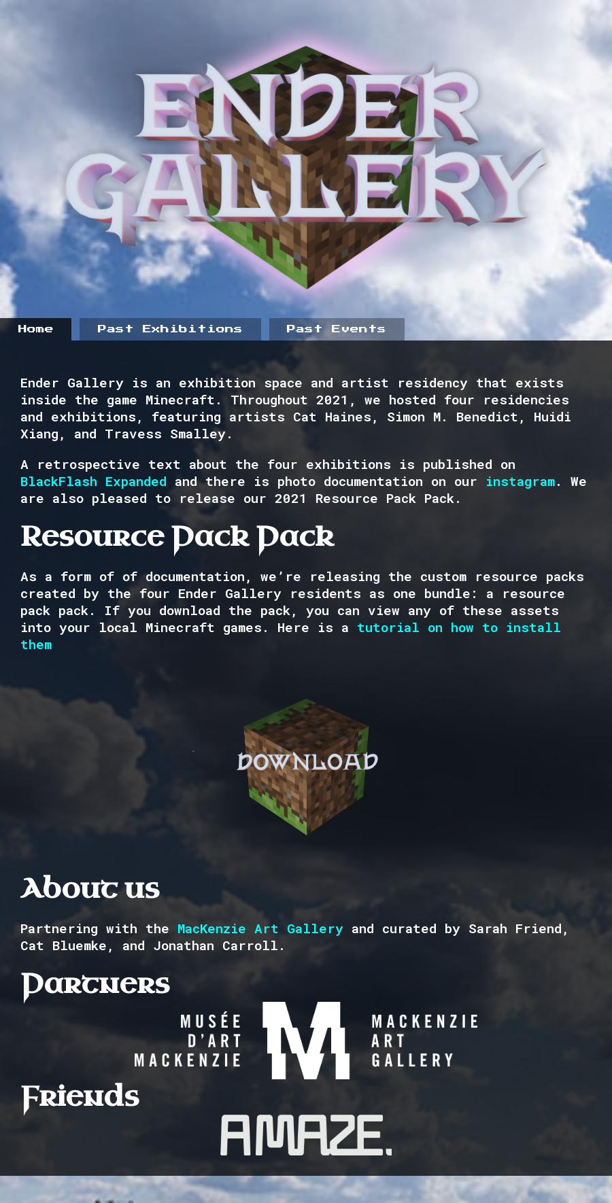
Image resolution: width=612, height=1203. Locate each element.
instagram (520, 480)
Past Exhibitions (170, 329)
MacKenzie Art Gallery (260, 928)
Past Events (336, 329)
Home (36, 329)
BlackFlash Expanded (93, 480)
